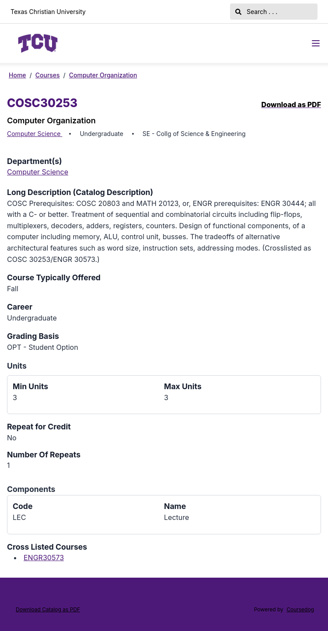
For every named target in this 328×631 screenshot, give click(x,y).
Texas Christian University (48, 11)
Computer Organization (103, 75)
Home (17, 75)
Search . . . (256, 11)
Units (17, 365)
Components (31, 489)
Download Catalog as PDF (48, 609)
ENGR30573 (44, 557)
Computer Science (34, 133)
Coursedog (300, 609)
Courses (47, 75)
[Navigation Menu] (316, 43)
